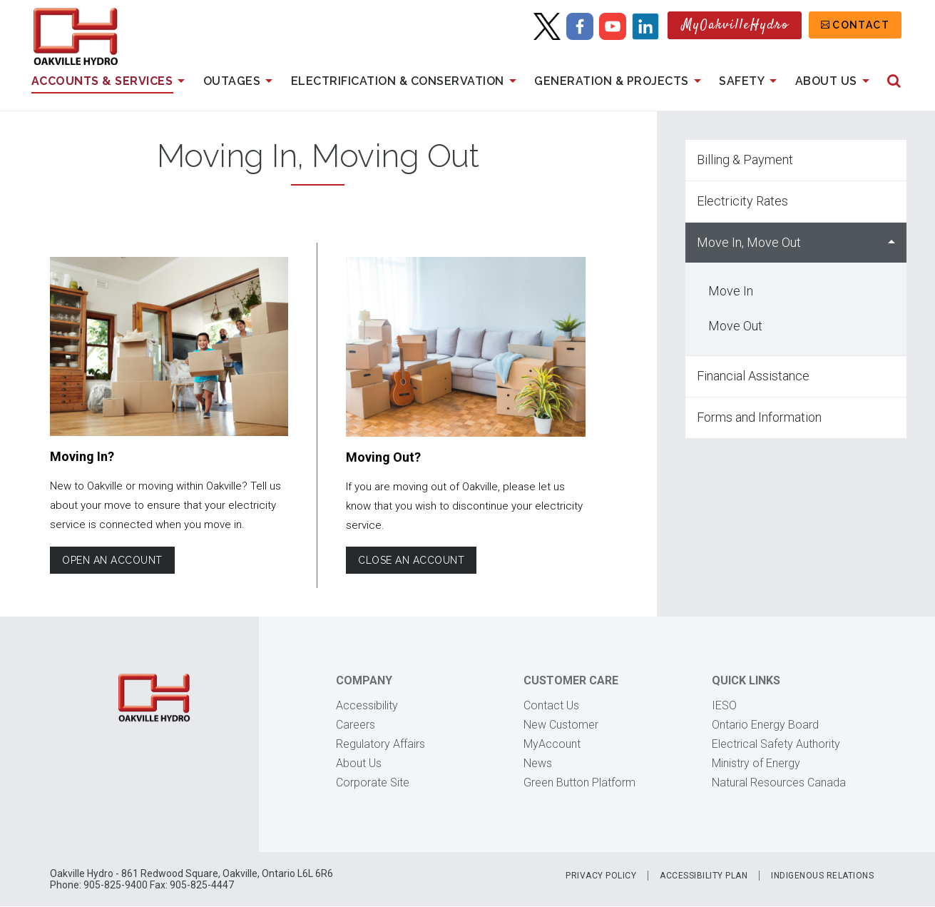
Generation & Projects (620, 81)
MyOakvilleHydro (736, 25)
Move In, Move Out (749, 242)
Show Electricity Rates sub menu (891, 201)
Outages (240, 81)
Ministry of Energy (756, 763)
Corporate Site (372, 782)
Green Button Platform (579, 782)
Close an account (411, 560)
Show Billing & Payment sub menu (891, 160)
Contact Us (551, 705)
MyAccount (552, 744)
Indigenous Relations (822, 876)
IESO (724, 705)
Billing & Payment (745, 159)
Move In (730, 290)
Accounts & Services (110, 81)
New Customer (560, 724)
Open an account (112, 560)
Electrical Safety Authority (776, 744)
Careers (355, 724)
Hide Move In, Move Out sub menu (891, 243)
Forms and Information (759, 417)
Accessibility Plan (703, 876)
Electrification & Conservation (406, 81)
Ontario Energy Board (765, 724)
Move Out (735, 325)
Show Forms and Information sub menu (891, 417)
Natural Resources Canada (779, 782)
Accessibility (367, 705)
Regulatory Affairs (380, 744)
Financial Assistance (753, 375)
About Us (835, 81)
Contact (860, 25)
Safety (750, 81)
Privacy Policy (601, 876)
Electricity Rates (742, 200)
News (537, 763)
